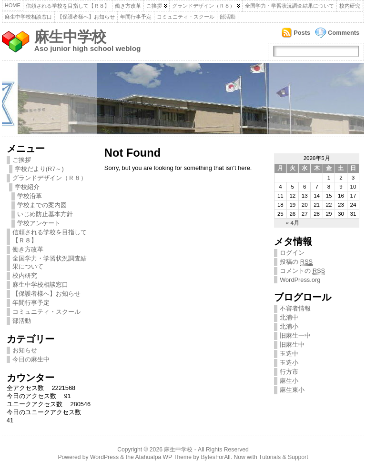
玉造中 (289, 353)
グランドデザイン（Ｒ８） (203, 6)
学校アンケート (39, 223)
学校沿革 (29, 196)
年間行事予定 (136, 17)
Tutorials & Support (283, 457)
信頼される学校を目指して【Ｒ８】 (68, 6)
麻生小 (289, 380)
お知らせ (24, 350)
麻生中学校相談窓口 (28, 17)
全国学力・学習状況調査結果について (289, 6)
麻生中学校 (70, 37)
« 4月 (292, 223)
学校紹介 (27, 186)
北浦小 (289, 326)
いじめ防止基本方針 (45, 214)
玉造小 (289, 362)
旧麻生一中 (295, 335)
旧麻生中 (292, 344)
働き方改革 (128, 6)
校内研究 (349, 6)
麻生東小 (292, 389)
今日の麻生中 (31, 359)
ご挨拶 (154, 6)
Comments (343, 32)
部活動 (227, 17)
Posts (302, 32)
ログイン (292, 252)
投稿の (296, 262)
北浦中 (289, 317)
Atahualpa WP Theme (163, 457)
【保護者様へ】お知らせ (86, 17)
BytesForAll (216, 457)
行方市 (289, 371)
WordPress (104, 457)
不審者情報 (295, 308)
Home (12, 5)
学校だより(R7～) (39, 168)
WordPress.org (300, 279)
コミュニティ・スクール (185, 17)
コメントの (302, 271)
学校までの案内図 (42, 205)
